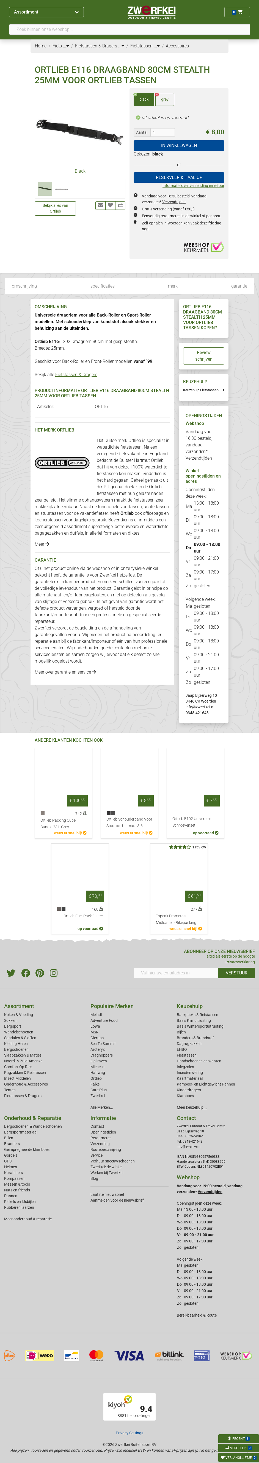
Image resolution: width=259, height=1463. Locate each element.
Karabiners (13, 1172)
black (141, 97)
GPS (8, 1161)
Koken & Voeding (18, 1014)
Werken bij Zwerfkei (106, 1172)
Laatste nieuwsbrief (107, 1194)
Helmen (10, 1167)
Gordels (10, 1155)
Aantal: (142, 132)
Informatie (103, 1118)
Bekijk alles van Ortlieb (55, 208)
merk (173, 286)
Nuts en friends (17, 1190)
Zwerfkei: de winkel (106, 1167)
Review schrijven (204, 356)
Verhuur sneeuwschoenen (112, 1161)
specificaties (102, 286)
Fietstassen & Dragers (76, 374)
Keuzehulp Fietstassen (201, 390)
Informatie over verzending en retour (193, 185)
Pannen (10, 1196)
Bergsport (12, 1026)
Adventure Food (104, 1020)
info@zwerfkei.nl (200, 707)
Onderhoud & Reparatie (32, 1118)
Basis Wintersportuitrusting (200, 1026)
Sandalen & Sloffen (20, 1038)
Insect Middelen (17, 1078)
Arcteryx (97, 1049)
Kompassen (14, 1178)
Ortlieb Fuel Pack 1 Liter (83, 916)
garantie (239, 286)
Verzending (100, 1144)
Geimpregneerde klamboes (26, 1149)
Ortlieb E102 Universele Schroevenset (191, 822)
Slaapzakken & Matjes (23, 1055)
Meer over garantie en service (65, 672)
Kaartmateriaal (190, 1078)
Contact (97, 1126)
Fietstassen (187, 1055)
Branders (12, 1144)
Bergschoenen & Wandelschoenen (33, 1126)
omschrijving (24, 286)
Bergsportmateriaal (20, 1132)
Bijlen (181, 1032)
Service (96, 1155)
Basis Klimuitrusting (194, 1020)
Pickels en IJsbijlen (20, 1201)
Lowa (95, 1026)
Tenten (10, 1090)
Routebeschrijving (105, 1149)
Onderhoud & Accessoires (26, 1084)
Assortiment (46, 12)
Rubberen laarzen (19, 1207)
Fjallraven (98, 1061)
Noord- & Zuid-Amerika (23, 1061)
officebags (153, 513)
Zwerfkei (97, 1096)
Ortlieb (96, 1078)
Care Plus (98, 1090)
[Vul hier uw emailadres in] (176, 973)
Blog (94, 1178)
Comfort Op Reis (18, 1067)
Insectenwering (190, 1072)
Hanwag (97, 1072)
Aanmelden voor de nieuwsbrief (117, 1200)
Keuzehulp (190, 1006)
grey (162, 97)
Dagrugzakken (189, 1043)
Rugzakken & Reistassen (25, 1072)
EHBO (182, 1049)
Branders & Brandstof (195, 1038)
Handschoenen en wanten (199, 1061)
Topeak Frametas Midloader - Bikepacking (176, 919)
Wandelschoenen (18, 1032)
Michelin (97, 1067)
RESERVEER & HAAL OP (179, 177)
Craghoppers (101, 1055)
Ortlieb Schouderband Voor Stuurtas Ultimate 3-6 (129, 822)
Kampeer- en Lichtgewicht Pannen (206, 1084)
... (66, 46)
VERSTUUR (236, 973)
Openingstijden (103, 1132)
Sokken (10, 1020)
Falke (95, 1084)
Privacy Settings (129, 1433)
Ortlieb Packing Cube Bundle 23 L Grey (58, 823)
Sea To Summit (103, 1043)
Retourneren (101, 1138)
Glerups (97, 1038)
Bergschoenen (16, 1049)
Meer (42, 544)
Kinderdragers (189, 1090)
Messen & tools (17, 1184)
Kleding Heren (16, 1043)
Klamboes (185, 1096)
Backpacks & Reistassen (197, 1014)
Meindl (96, 1014)
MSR (94, 1032)
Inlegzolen (185, 1067)
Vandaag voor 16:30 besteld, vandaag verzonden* (199, 445)
